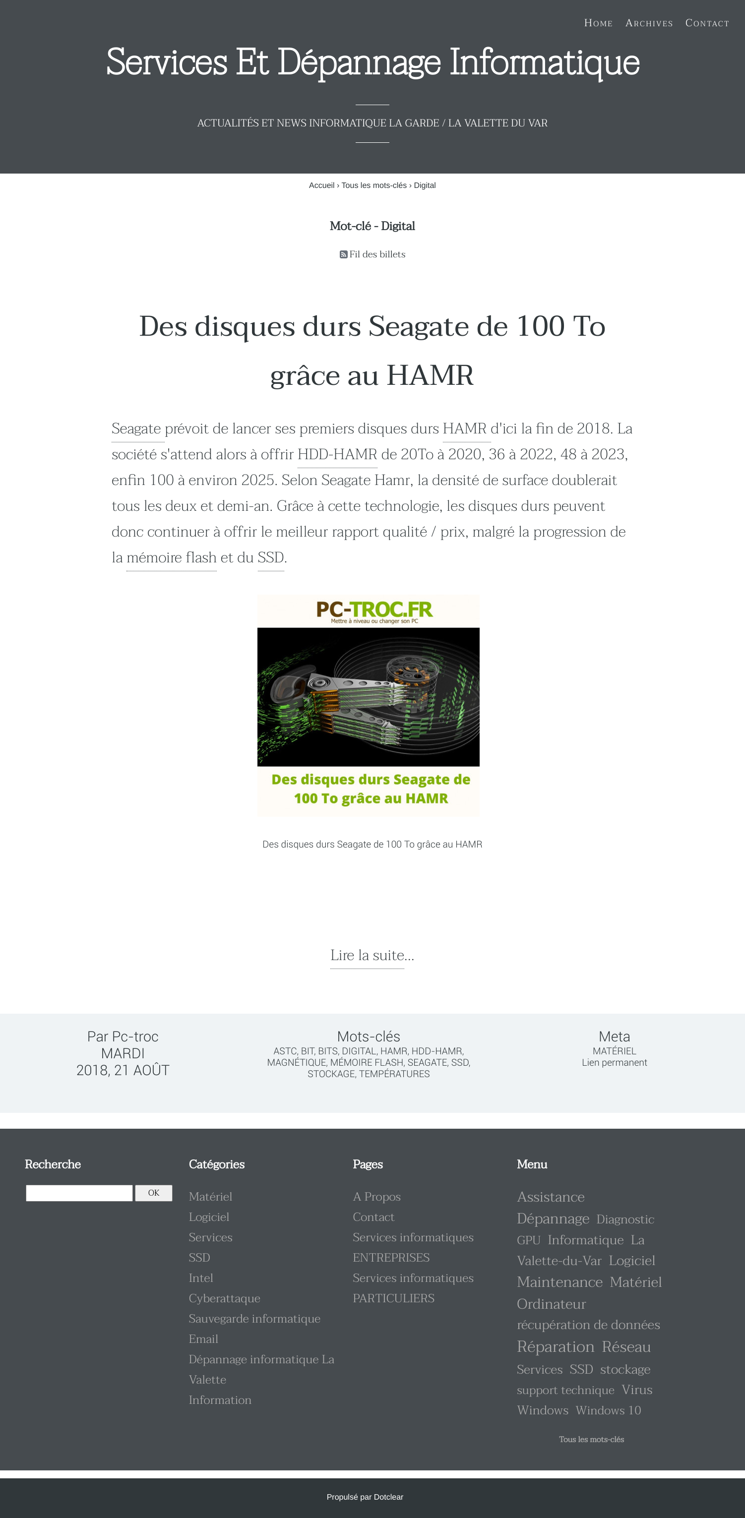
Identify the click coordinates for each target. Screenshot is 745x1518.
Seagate (138, 429)
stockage (331, 1074)
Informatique (585, 1240)
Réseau (626, 1347)
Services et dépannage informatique (372, 63)
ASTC (285, 1051)
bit (307, 1051)
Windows (542, 1410)
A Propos (377, 1197)
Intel (201, 1278)
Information (220, 1400)
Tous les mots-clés (374, 186)
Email (204, 1339)
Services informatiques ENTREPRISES (413, 1247)
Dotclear (389, 1497)
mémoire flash (171, 558)
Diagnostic (626, 1219)
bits (328, 1051)
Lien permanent (614, 1062)
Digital (359, 1051)
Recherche (52, 1164)
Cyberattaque (224, 1298)
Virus (636, 1390)
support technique (566, 1390)
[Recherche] (79, 1193)
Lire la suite (367, 956)
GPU (529, 1240)
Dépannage (553, 1219)
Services (211, 1237)
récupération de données (588, 1325)
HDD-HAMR (337, 455)
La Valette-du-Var (580, 1251)
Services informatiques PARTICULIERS (413, 1288)
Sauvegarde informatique (255, 1319)
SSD (271, 558)
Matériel (614, 1051)
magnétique (296, 1062)
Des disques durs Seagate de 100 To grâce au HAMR (372, 351)
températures (394, 1074)
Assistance (551, 1197)
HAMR (467, 429)
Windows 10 (608, 1410)
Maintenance (560, 1282)
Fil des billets (378, 254)
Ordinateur (551, 1304)
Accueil (322, 186)
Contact (374, 1217)
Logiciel (209, 1217)
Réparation (556, 1347)
